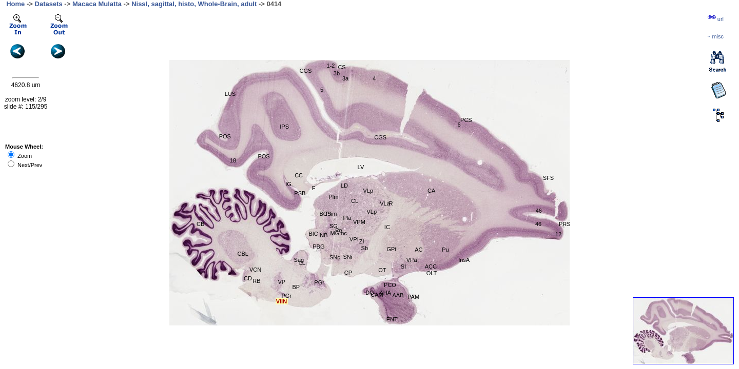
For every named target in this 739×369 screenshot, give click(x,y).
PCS (466, 120)
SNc (334, 257)
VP (281, 282)
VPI (354, 239)
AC (418, 250)
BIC (313, 234)
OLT (431, 273)
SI (403, 266)
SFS (548, 178)
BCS (326, 214)
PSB (299, 193)
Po (338, 230)
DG (369, 293)
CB (200, 224)
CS (341, 67)
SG (333, 226)
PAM (413, 297)
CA (431, 191)
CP (348, 273)
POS (225, 136)
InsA (464, 260)
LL (302, 263)
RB (256, 281)
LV (361, 167)
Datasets (49, 4)
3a (345, 78)
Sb (364, 248)
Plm (333, 197)
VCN (255, 269)
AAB (397, 295)
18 (233, 160)
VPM (359, 222)
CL (354, 201)
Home (15, 4)
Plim (331, 214)
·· (715, 36)
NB (323, 235)
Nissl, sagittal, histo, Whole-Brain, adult (194, 4)
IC (387, 227)
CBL (243, 254)
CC (299, 175)
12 (558, 234)
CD (248, 278)
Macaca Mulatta (97, 4)
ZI (361, 241)
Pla (347, 218)
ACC (431, 266)
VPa (411, 260)
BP (296, 287)
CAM (377, 295)
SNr (348, 257)
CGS (306, 71)
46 (539, 211)
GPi (391, 249)
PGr (286, 296)
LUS (230, 94)
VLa (385, 203)
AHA (386, 293)
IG (288, 184)
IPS (284, 127)
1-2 (331, 66)
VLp (368, 191)
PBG (318, 246)
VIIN (281, 301)
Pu (445, 250)
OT (382, 270)
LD (344, 185)
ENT (392, 319)
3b (337, 73)
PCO (390, 285)
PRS (565, 224)
